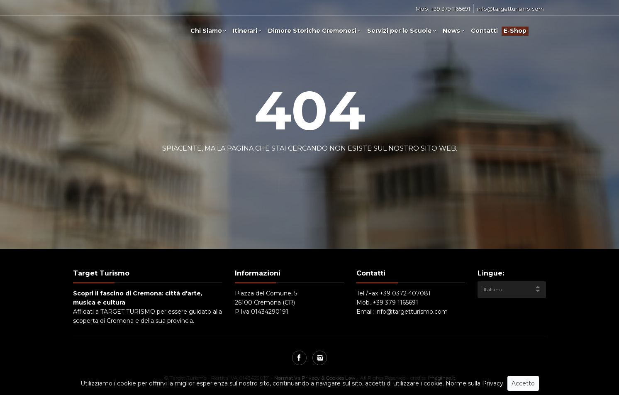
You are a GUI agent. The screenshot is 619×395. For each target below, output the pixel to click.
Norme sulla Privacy (474, 383)
